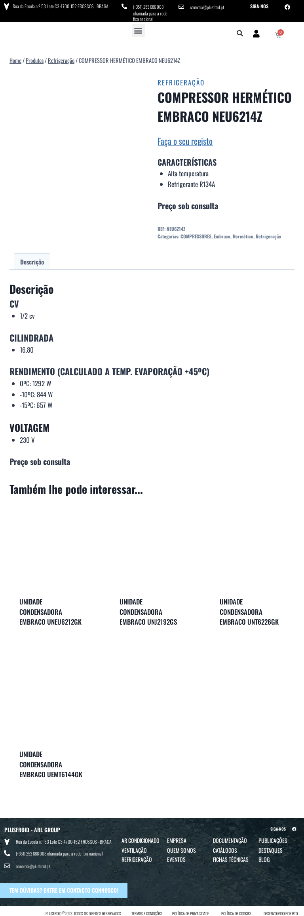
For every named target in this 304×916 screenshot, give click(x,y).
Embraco (222, 234)
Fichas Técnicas (231, 858)
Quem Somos (181, 848)
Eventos (176, 858)
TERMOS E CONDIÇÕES (146, 909)
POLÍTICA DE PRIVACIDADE (190, 909)
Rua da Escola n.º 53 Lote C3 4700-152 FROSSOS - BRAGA (60, 5)
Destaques (270, 848)
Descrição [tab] (32, 260)
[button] (138, 29)
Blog (264, 858)
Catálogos (225, 848)
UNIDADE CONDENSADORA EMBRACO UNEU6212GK (50, 610)
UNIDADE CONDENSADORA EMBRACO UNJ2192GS (148, 610)
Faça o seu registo (185, 139)
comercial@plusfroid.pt (209, 6)
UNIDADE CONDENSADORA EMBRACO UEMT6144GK (50, 763)
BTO (295, 909)
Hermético (243, 234)
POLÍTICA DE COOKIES (236, 909)
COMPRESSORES (195, 234)
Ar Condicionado (141, 839)
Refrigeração (181, 81)
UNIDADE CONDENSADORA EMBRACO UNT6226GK (249, 610)
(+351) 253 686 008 (150, 6)
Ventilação (134, 848)
